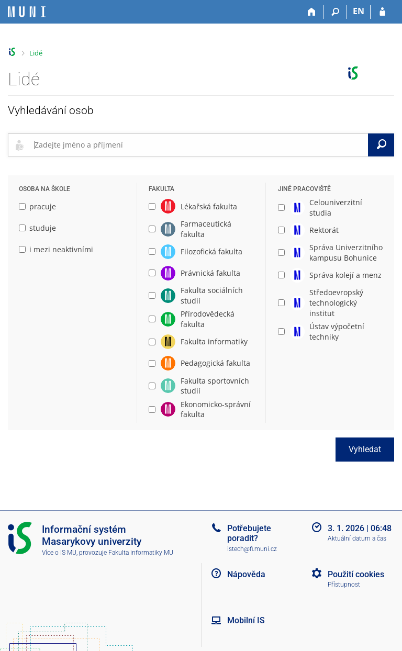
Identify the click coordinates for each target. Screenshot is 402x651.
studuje (37, 228)
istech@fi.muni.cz (252, 549)
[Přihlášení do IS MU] (382, 12)
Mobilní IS (246, 620)
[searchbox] (199, 144)
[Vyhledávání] (335, 12)
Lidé (35, 53)
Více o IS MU (59, 552)
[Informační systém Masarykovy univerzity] (27, 12)
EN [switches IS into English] (358, 11)
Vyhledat (365, 449)
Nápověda (246, 574)
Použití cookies (356, 574)
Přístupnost (344, 584)
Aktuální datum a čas (357, 538)
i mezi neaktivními (56, 249)
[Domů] (311, 12)
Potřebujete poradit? (249, 533)
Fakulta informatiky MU (140, 552)
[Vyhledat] (381, 144)
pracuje (37, 206)
